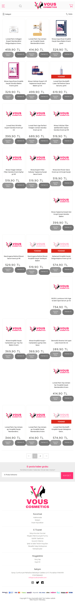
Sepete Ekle (8, 54)
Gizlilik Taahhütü (38, 538)
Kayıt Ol (37, 562)
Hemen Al (20, 54)
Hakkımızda (37, 517)
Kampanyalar (37, 549)
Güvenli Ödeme (37, 541)
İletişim (37, 520)
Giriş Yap (37, 559)
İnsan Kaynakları (37, 523)
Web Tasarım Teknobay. (38, 600)
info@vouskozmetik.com (38, 577)
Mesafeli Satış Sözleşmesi (37, 546)
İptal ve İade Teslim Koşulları (37, 544)
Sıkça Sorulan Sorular (38, 533)
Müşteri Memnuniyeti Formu (37, 536)
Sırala (70, 14)
